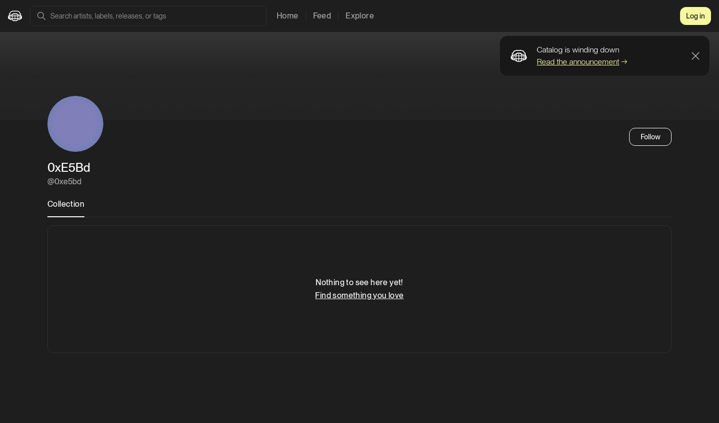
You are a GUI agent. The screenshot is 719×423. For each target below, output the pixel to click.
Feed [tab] (322, 15)
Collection (65, 204)
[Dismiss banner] (696, 56)
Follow (651, 137)
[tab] (65, 207)
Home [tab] (288, 15)
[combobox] (153, 15)
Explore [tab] (360, 15)
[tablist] (325, 15)
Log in (695, 16)
